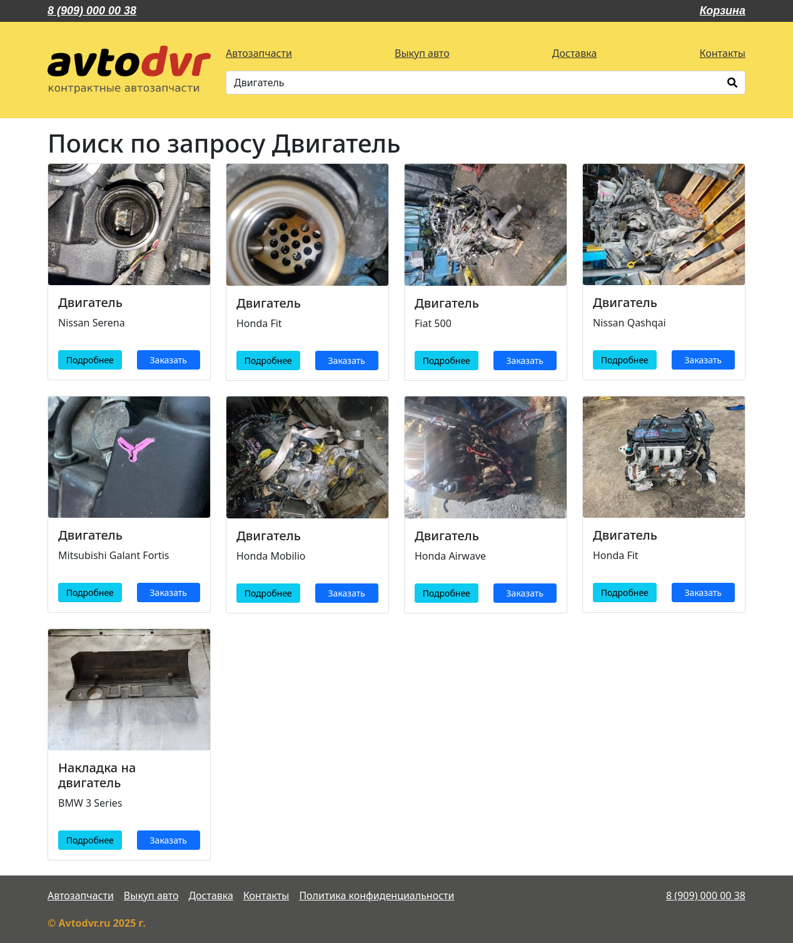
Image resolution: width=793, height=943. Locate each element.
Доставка (574, 53)
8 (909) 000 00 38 (92, 10)
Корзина (722, 10)
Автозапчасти (259, 53)
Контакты (722, 53)
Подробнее (90, 360)
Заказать (168, 360)
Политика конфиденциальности (376, 895)
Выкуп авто (422, 53)
